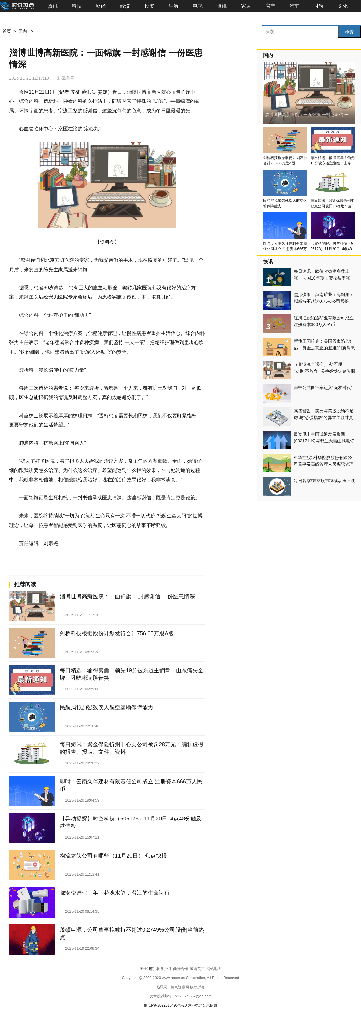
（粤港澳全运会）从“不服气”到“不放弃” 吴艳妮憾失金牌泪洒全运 (324, 371)
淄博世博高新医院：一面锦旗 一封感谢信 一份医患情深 (127, 596)
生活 (173, 6)
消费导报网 (52, 561)
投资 (149, 6)
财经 (101, 6)
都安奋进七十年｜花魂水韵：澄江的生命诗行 (115, 893)
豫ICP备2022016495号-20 (165, 1005)
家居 (246, 6)
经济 (125, 6)
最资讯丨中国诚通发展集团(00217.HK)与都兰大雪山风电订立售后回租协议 (324, 441)
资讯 (222, 6)
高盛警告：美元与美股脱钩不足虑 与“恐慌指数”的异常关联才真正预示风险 (324, 417)
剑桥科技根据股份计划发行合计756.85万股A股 (117, 633)
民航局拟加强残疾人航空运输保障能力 (106, 707)
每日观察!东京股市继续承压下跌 (324, 480)
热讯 (53, 6)
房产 (270, 6)
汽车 (294, 6)
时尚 (318, 6)
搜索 (349, 32)
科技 (77, 6)
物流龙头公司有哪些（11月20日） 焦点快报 (113, 856)
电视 (198, 6)
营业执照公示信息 (202, 1005)
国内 (22, 31)
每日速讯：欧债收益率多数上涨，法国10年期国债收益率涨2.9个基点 (322, 278)
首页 (6, 31)
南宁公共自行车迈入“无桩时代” (323, 387)
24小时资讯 (78, 561)
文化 (343, 6)
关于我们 (147, 969)
